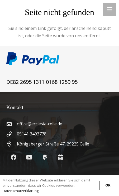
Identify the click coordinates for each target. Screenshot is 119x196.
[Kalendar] (60, 157)
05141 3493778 (31, 134)
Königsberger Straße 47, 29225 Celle (53, 144)
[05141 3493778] (11, 133)
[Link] (59, 59)
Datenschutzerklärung (21, 190)
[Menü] (109, 9)
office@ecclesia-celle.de (39, 124)
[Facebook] (13, 157)
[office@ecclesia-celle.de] (11, 123)
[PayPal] (45, 157)
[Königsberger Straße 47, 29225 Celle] (11, 144)
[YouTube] (29, 157)
